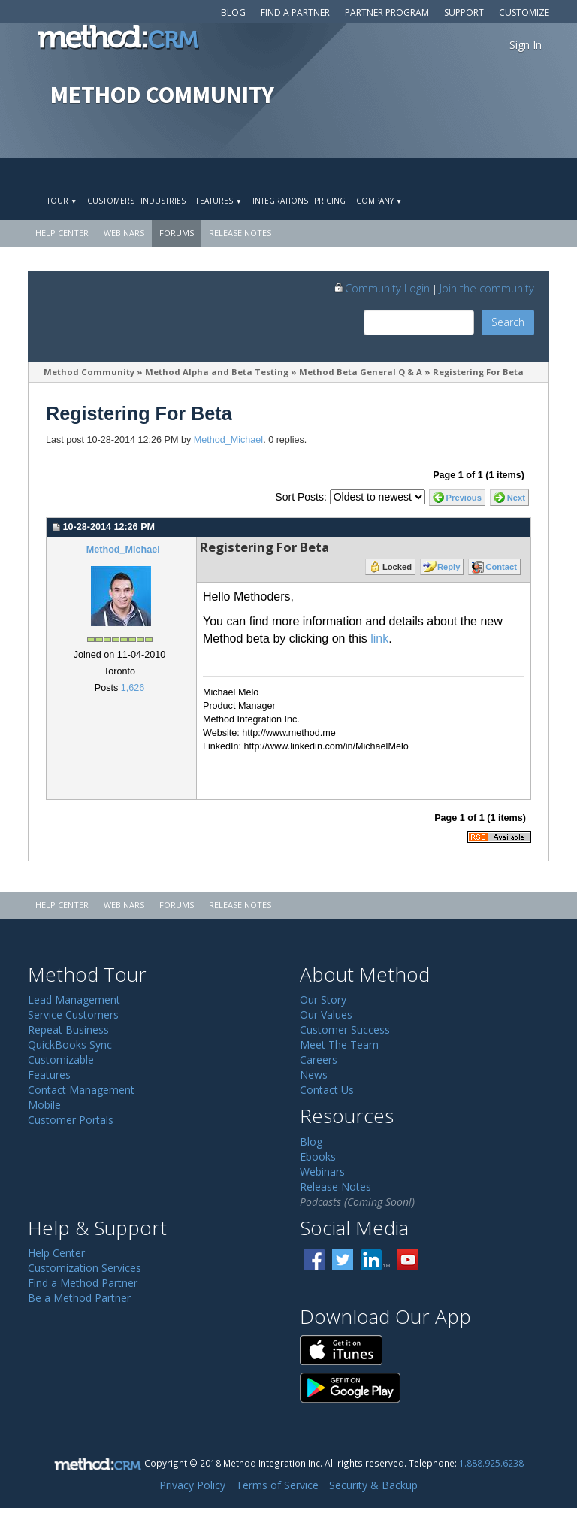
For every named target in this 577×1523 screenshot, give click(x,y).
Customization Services (84, 1268)
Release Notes (240, 232)
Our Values (326, 1014)
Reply (448, 566)
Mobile (44, 1105)
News (314, 1074)
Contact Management (81, 1089)
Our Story (323, 999)
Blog (233, 12)
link (379, 638)
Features (218, 200)
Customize (524, 12)
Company (379, 200)
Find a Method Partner (82, 1283)
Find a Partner (295, 12)
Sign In (525, 45)
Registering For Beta (478, 371)
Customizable (61, 1059)
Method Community (89, 371)
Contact (501, 566)
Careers (318, 1059)
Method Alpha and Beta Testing (216, 371)
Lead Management (74, 999)
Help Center (62, 232)
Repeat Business (68, 1029)
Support (464, 12)
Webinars (124, 232)
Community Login (381, 287)
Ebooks (318, 1156)
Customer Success (345, 1029)
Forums (176, 232)
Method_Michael (228, 439)
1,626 (133, 688)
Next (516, 497)
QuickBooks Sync (70, 1044)
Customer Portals (70, 1120)
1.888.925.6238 (491, 1463)
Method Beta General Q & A (360, 371)
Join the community (487, 287)
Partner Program (387, 12)
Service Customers (73, 1014)
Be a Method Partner (79, 1298)
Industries (163, 200)
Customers (110, 200)
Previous (464, 497)
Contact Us (327, 1089)
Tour (62, 200)
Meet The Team (339, 1044)
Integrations (280, 200)
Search (507, 322)
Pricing (330, 200)
